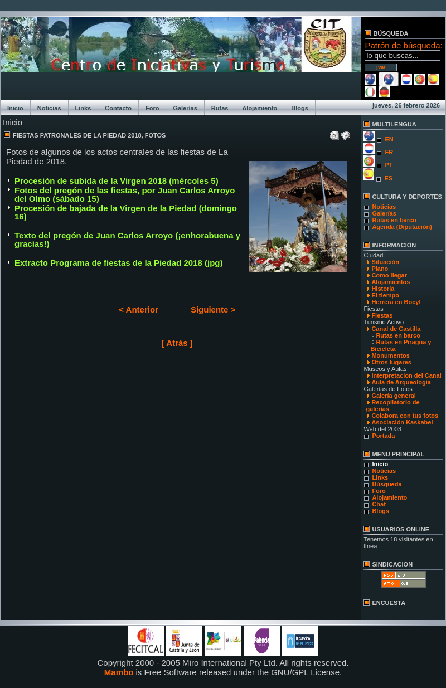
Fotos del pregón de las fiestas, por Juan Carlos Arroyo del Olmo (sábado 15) (124, 194)
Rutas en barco (394, 220)
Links (83, 108)
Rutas (220, 108)
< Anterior (138, 309)
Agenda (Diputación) (402, 226)
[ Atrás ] (177, 343)
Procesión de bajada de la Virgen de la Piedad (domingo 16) (125, 212)
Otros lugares (391, 362)
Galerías (185, 108)
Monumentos (390, 355)
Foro (152, 108)
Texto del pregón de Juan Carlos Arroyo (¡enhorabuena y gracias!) (127, 239)
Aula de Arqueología (401, 382)
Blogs (299, 108)
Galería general (393, 395)
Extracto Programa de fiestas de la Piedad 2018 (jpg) (118, 262)
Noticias (49, 108)
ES (388, 178)
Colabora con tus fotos (404, 415)
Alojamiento (259, 108)
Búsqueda (386, 484)
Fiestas (381, 315)
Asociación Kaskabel (402, 422)
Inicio (15, 108)
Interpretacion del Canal (406, 375)
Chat (378, 504)
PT (388, 165)
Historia (382, 288)
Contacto (118, 108)
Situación (385, 261)
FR (389, 152)
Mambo (119, 672)
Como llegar (389, 275)
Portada (383, 435)
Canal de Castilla (395, 328)
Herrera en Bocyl (395, 302)
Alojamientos (390, 282)
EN (389, 139)
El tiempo (385, 295)
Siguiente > (213, 309)
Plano (379, 268)
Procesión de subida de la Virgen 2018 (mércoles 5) (116, 181)
